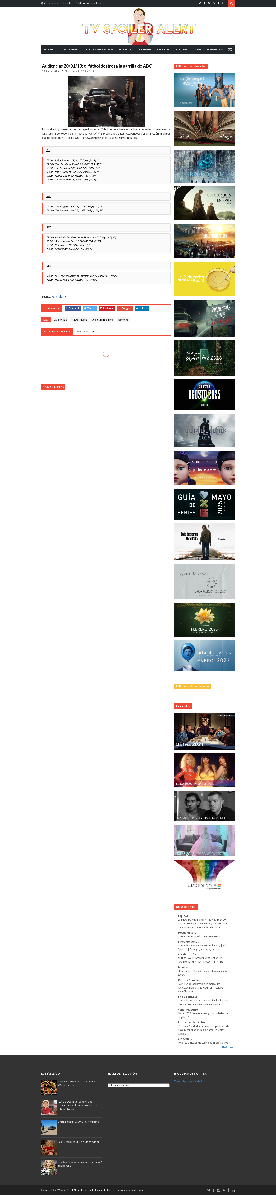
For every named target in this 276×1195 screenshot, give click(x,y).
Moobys (183, 967)
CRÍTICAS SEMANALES (97, 49)
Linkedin (142, 308)
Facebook (73, 308)
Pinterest (107, 308)
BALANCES (163, 49)
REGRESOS (145, 49)
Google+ (124, 308)
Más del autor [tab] (85, 331)
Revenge (123, 319)
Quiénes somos (49, 3)
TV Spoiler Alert (51, 71)
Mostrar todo (228, 1047)
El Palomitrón (187, 954)
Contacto (66, 3)
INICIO (48, 49)
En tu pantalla (187, 996)
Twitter (90, 308)
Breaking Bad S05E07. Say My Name (78, 1121)
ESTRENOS (124, 49)
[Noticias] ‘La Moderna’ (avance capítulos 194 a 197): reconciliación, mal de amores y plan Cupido (203, 1030)
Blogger (111, 1190)
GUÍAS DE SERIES (69, 49)
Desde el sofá (187, 932)
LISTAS (197, 49)
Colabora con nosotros (88, 3)
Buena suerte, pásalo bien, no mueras (199, 936)
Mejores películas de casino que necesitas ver (203, 1042)
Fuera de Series (188, 941)
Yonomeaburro (188, 1009)
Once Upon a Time (102, 319)
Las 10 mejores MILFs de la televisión (78, 1141)
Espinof (183, 916)
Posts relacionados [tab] (57, 331)
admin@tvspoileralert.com (130, 1190)
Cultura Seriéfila (189, 980)
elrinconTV (185, 1039)
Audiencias (60, 319)
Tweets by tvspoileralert (188, 1081)
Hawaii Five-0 (79, 319)
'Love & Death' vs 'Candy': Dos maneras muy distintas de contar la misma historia (77, 1105)
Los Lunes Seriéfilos (191, 1022)
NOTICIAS (181, 49)
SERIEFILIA (213, 49)
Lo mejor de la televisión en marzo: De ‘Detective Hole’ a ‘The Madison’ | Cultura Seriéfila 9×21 (200, 987)
